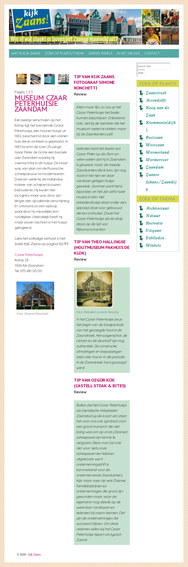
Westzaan (155, 144)
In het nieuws (128, 53)
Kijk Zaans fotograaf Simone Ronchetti (94, 82)
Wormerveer (157, 159)
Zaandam (155, 167)
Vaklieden (155, 237)
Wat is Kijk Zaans (25, 53)
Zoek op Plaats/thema (64, 53)
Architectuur (157, 208)
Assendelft (156, 100)
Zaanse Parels (100, 53)
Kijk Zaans (34, 554)
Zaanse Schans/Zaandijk (161, 182)
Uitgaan (153, 230)
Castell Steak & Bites (99, 385)
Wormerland (157, 152)
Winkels (153, 245)
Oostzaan (154, 137)
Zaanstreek (156, 92)
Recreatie (154, 223)
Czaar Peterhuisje (29, 254)
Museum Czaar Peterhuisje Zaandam (41, 103)
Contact (152, 53)
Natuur (153, 215)
